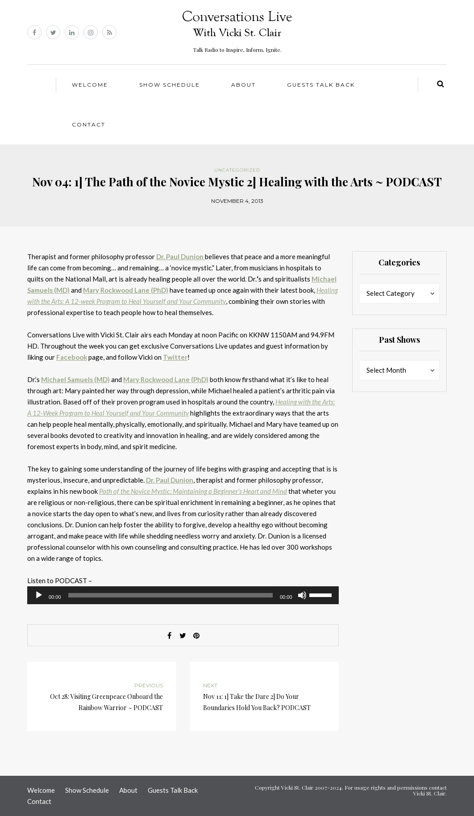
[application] (183, 595)
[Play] (38, 595)
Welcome (90, 84)
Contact (88, 124)
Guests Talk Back (321, 84)
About (243, 84)
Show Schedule (169, 84)
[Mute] (302, 595)
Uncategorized (237, 170)
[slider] (170, 595)
